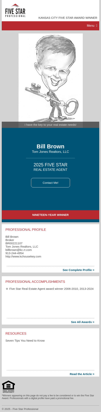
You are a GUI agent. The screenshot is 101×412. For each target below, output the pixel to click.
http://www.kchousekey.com (23, 256)
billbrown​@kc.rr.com (18, 249)
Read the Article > (82, 374)
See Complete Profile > (78, 270)
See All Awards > (82, 322)
